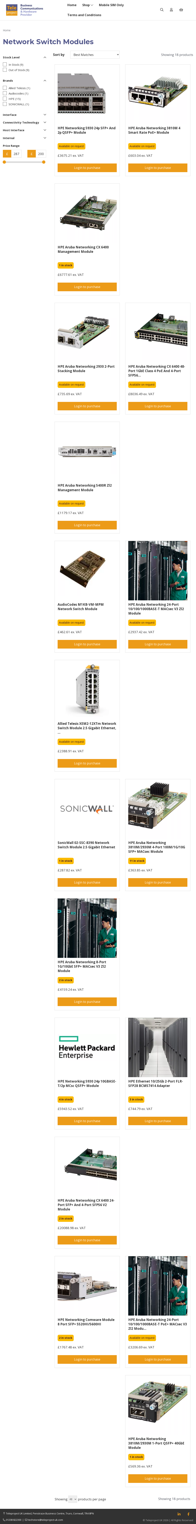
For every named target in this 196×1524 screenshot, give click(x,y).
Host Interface (24, 130)
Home (72, 5)
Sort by (59, 54)
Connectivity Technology (24, 122)
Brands (24, 80)
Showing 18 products (177, 54)
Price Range (11, 146)
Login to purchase (87, 168)
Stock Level (24, 57)
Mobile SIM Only (111, 5)
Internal (24, 138)
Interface (24, 115)
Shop (87, 5)
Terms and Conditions (84, 15)
